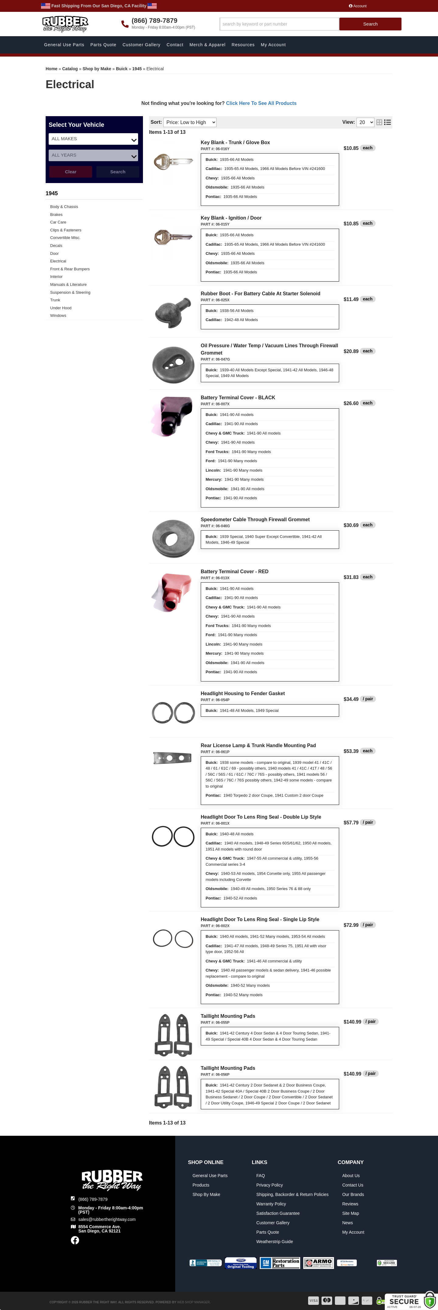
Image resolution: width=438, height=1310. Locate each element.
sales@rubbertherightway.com (107, 1219)
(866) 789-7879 (93, 1199)
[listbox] (93, 139)
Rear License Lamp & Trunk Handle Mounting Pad (258, 745)
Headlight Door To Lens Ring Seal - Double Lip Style (261, 817)
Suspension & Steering (70, 292)
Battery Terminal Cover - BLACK (238, 397)
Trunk (55, 300)
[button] (311, 24)
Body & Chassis (64, 206)
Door (54, 253)
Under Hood (60, 308)
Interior (56, 276)
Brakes (56, 214)
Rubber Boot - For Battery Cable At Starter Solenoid (260, 293)
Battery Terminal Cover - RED (235, 571)
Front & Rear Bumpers (70, 269)
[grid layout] (379, 122)
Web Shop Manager (193, 1302)
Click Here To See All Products (261, 103)
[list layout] (387, 122)
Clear (71, 171)
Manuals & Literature (68, 284)
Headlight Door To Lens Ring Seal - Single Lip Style (260, 919)
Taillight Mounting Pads (228, 1016)
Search (117, 171)
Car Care (58, 222)
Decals (56, 245)
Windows (58, 315)
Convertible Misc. (65, 237)
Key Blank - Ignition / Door (231, 217)
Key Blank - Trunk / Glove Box (235, 142)
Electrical (58, 261)
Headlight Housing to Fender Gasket (243, 693)
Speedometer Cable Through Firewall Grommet (255, 519)
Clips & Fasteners (66, 230)
